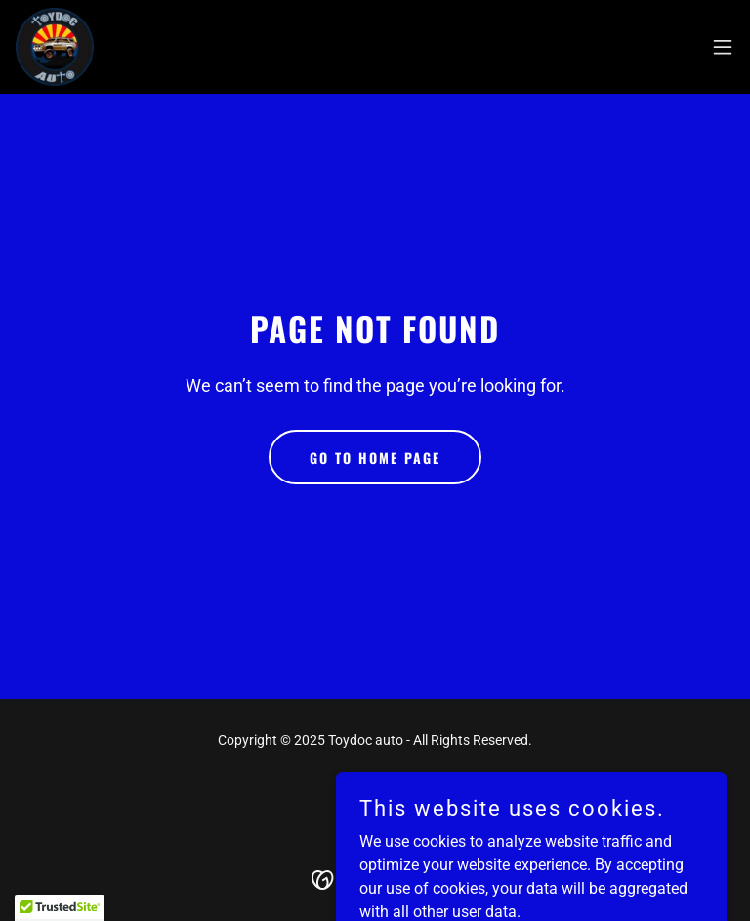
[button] (722, 46)
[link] (55, 47)
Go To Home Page (375, 457)
